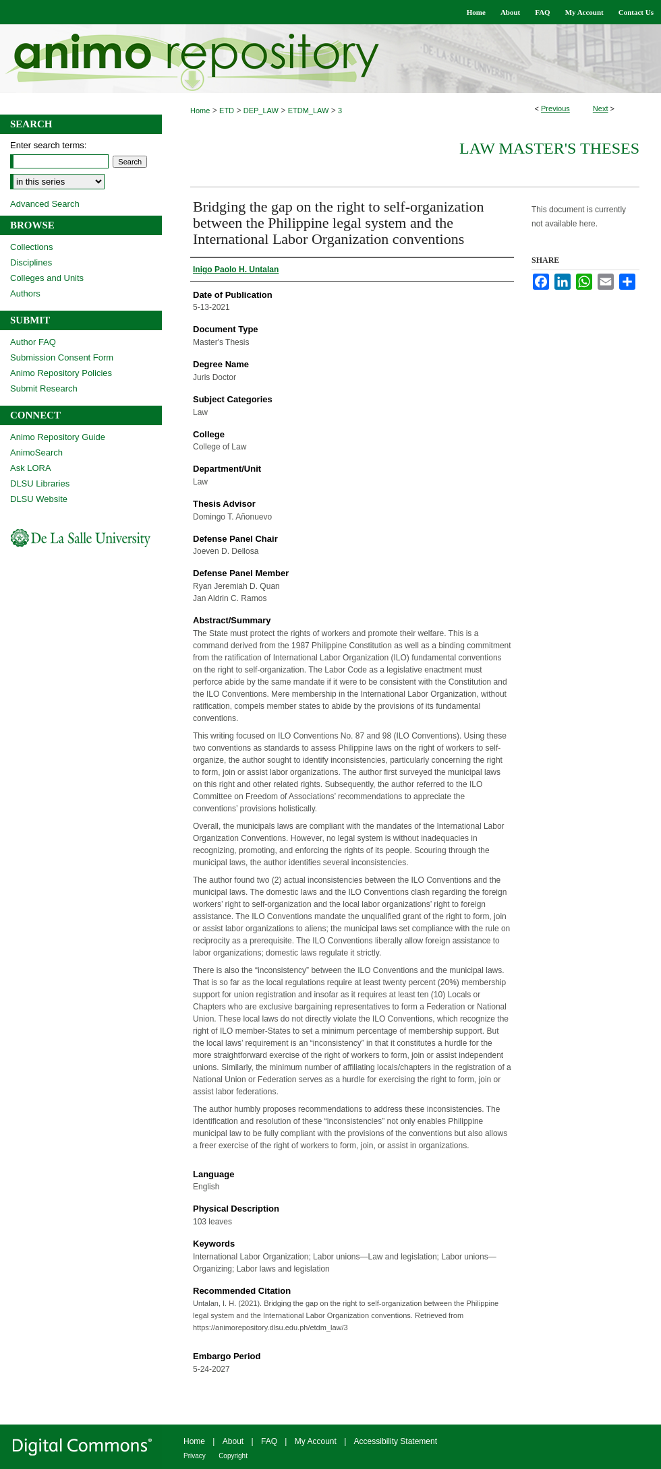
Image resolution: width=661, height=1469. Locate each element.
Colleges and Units (47, 278)
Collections (31, 247)
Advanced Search (45, 204)
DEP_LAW (261, 110)
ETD (226, 110)
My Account (316, 1441)
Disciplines (31, 262)
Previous (555, 108)
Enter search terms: (48, 145)
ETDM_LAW (308, 110)
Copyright (233, 1456)
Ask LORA (30, 468)
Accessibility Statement (395, 1441)
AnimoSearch (36, 452)
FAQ (269, 1441)
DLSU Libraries (39, 483)
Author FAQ (33, 342)
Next (600, 108)
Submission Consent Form (61, 357)
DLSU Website (38, 499)
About (233, 1441)
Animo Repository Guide (57, 437)
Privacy (194, 1456)
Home (200, 110)
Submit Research (44, 388)
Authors (25, 293)
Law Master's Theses (549, 148)
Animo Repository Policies (61, 373)
